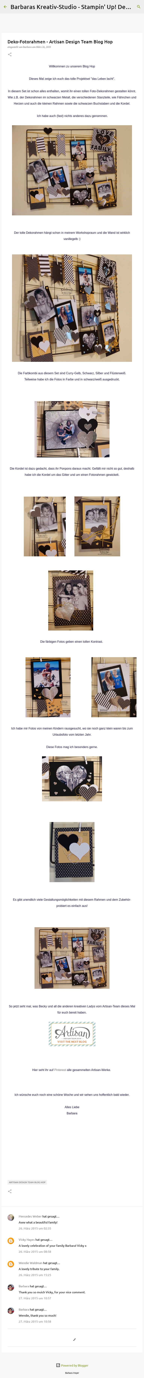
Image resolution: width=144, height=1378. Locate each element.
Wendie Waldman (30, 1263)
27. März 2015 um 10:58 (35, 1321)
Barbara (24, 1286)
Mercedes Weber (30, 1216)
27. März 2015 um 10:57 (35, 1298)
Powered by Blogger (72, 1365)
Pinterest (60, 1070)
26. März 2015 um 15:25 (35, 1275)
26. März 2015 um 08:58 (35, 1251)
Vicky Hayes (27, 1239)
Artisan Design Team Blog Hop (27, 1182)
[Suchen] (138, 6)
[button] (10, 54)
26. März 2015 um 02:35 (35, 1228)
